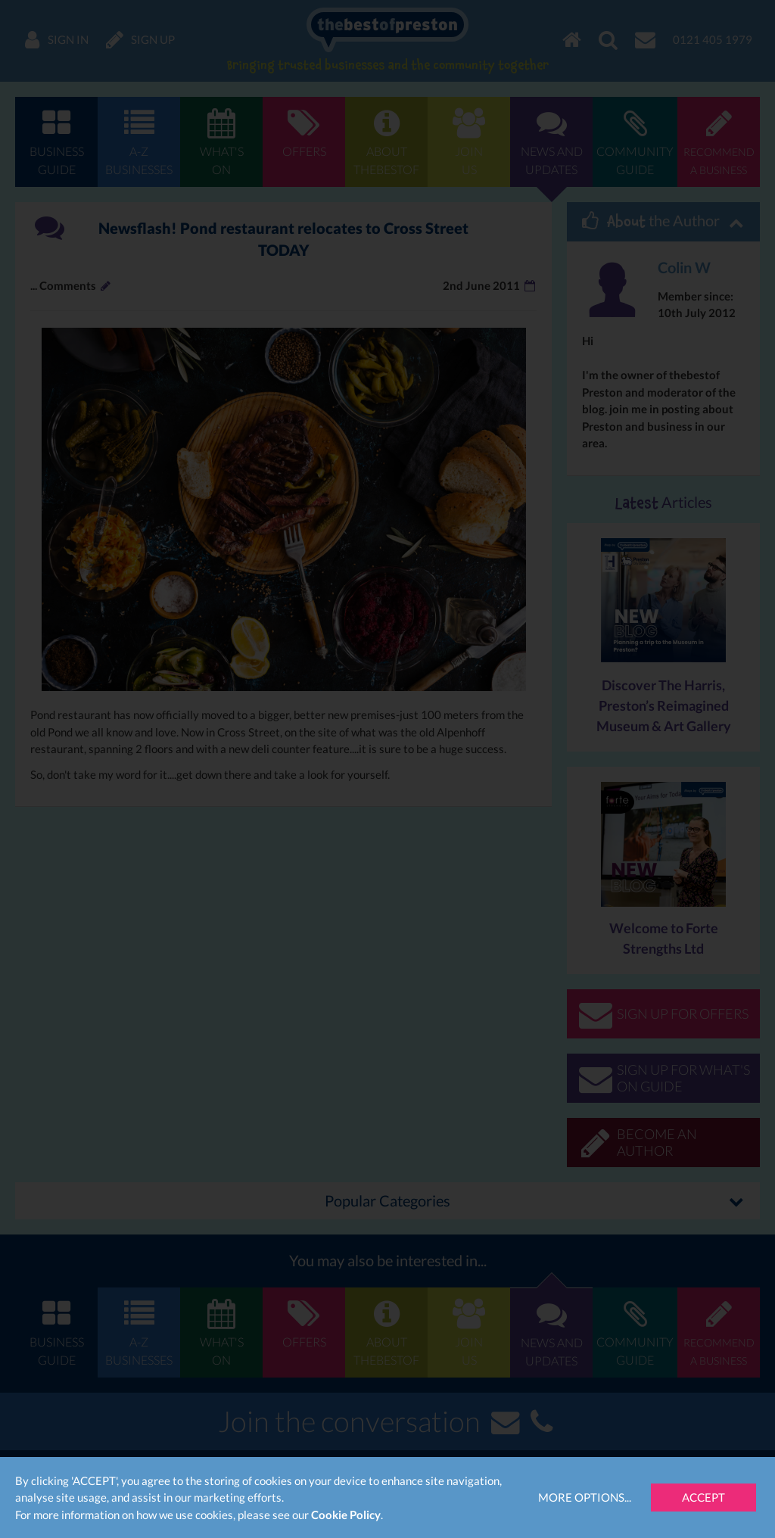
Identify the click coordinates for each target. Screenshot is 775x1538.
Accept (703, 1497)
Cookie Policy (346, 1514)
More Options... (584, 1497)
